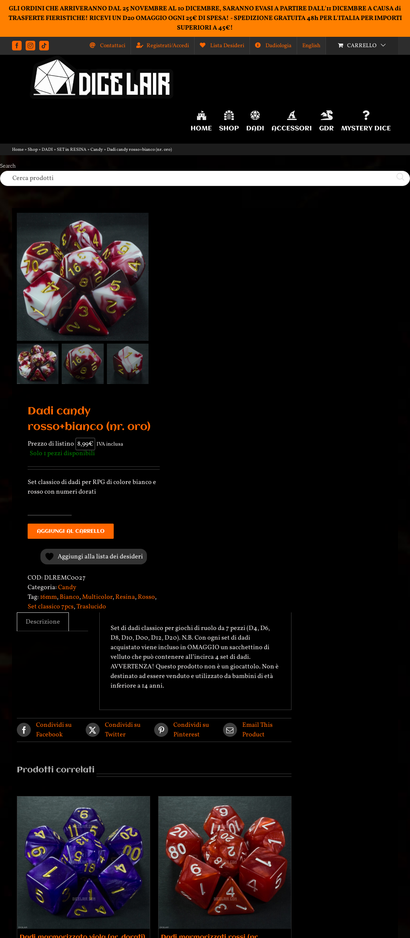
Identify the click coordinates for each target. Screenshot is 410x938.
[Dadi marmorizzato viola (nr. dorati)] (83, 862)
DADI (47, 150)
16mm (48, 597)
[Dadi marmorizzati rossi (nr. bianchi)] (225, 862)
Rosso (146, 597)
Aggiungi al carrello (71, 531)
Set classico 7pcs (51, 606)
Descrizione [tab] (43, 622)
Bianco (69, 597)
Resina (125, 597)
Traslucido (91, 606)
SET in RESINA (71, 150)
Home (18, 150)
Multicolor (97, 597)
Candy (96, 150)
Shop (33, 150)
